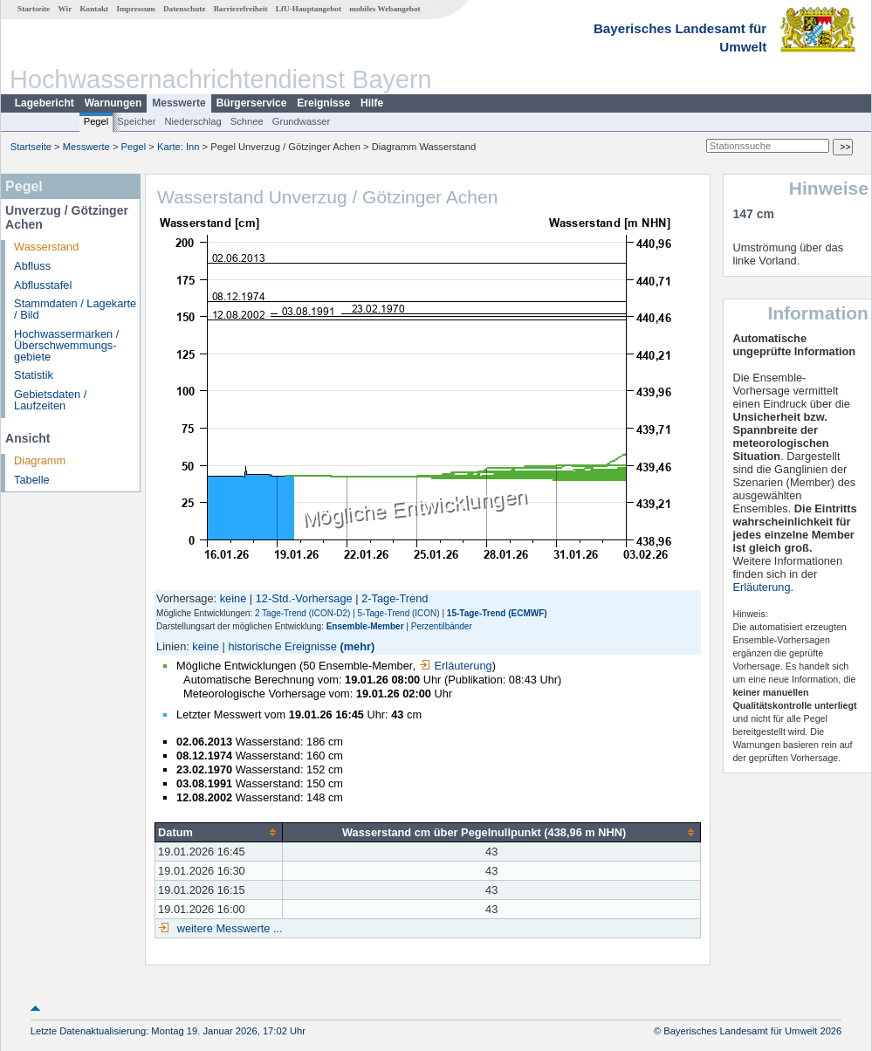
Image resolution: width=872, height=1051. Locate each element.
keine (233, 598)
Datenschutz (184, 8)
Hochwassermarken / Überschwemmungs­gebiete (66, 345)
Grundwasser (301, 121)
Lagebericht (44, 103)
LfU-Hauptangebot (308, 8)
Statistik (33, 374)
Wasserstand (46, 246)
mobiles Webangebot (384, 8)
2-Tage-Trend (394, 598)
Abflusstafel (43, 285)
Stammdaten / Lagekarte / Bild (75, 309)
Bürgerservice (251, 103)
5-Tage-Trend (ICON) (399, 613)
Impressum (135, 8)
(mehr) (357, 646)
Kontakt (93, 8)
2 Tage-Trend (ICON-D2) (302, 613)
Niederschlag (192, 121)
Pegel (96, 121)
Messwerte (178, 103)
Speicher (136, 121)
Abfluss (32, 265)
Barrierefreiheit (241, 8)
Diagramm (39, 460)
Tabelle (32, 479)
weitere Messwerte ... (228, 928)
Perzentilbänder (441, 626)
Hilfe (371, 103)
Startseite (33, 8)
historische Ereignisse (282, 646)
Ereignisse (323, 103)
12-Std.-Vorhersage (304, 598)
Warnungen (113, 103)
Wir (65, 8)
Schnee (247, 121)
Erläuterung (455, 665)
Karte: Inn (178, 146)
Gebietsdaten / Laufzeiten (50, 400)
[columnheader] (219, 831)
